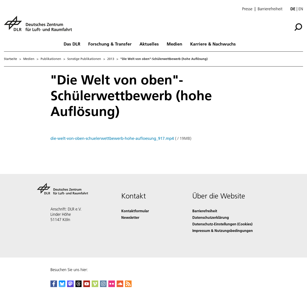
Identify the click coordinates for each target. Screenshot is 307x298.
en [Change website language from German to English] (300, 8)
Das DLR (72, 44)
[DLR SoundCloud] (120, 285)
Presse (247, 9)
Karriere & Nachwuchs (213, 44)
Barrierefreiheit (270, 9)
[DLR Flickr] (111, 285)
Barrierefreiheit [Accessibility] (204, 211)
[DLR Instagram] (103, 285)
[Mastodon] (70, 285)
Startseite (10, 58)
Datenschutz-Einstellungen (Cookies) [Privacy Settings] (222, 224)
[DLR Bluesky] (62, 285)
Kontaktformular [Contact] (135, 211)
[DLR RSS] (128, 285)
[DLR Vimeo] (95, 285)
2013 (110, 58)
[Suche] (298, 27)
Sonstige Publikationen (84, 58)
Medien (174, 44)
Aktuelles (149, 44)
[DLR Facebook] (53, 285)
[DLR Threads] (78, 285)
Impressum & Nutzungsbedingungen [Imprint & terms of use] (222, 230)
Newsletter (130, 217)
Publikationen (51, 58)
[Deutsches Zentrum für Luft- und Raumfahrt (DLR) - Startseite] (39, 26)
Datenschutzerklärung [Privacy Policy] (210, 217)
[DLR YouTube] (86, 285)
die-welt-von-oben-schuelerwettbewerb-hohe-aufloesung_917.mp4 (112, 138)
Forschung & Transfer (110, 44)
